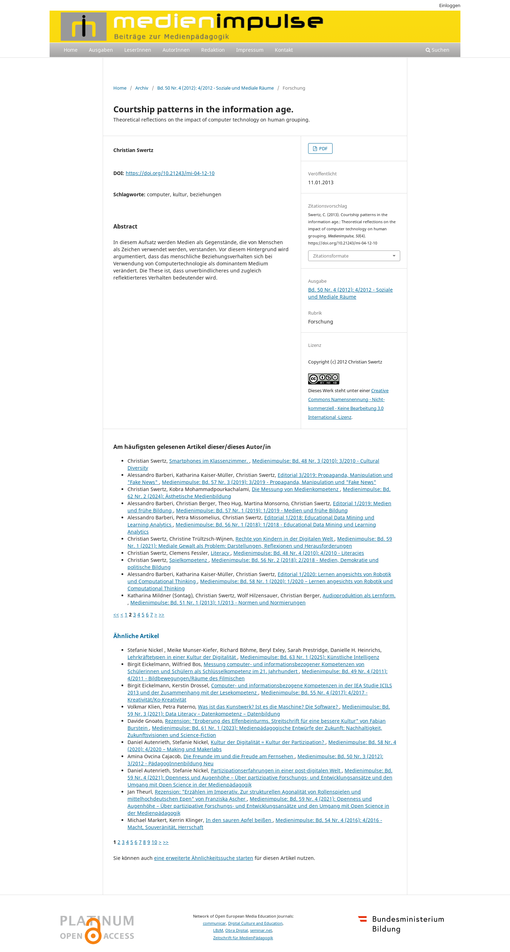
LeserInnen (137, 49)
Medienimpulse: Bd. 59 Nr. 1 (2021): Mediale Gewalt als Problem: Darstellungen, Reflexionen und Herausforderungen (260, 542)
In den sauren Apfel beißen (239, 820)
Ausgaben (101, 49)
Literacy (221, 553)
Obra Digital (236, 930)
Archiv (141, 88)
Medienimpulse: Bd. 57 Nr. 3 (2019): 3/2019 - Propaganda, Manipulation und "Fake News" (269, 482)
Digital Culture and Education (255, 923)
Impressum (250, 49)
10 (154, 842)
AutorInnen (176, 49)
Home (71, 49)
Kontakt (284, 49)
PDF (323, 148)
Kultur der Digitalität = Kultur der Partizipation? (268, 742)
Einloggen (449, 5)
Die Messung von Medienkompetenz (296, 489)
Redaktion (213, 49)
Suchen (437, 49)
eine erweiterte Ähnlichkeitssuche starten (203, 858)
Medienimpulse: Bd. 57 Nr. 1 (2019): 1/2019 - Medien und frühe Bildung (262, 510)
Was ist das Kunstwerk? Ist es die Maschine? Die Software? (268, 706)
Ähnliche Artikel (136, 636)
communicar (214, 923)
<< (116, 614)
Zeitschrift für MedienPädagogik (243, 937)
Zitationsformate (330, 256)
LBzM (218, 930)
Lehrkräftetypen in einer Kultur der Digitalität (182, 657)
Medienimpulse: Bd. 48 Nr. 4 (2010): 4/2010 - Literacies (298, 553)
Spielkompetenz (189, 560)
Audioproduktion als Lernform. (359, 595)
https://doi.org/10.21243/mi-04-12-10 (170, 173)
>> (161, 614)
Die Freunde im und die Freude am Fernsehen (239, 756)
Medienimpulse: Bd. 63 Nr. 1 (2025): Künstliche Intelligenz (309, 657)
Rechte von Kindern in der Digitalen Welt (285, 538)
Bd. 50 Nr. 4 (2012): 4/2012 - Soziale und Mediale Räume (215, 88)
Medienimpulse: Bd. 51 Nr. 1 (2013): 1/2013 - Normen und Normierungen (218, 602)
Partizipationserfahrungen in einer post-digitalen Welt (276, 770)
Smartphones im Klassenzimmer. (209, 460)
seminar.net (261, 930)
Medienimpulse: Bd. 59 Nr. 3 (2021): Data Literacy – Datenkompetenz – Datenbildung (259, 710)
